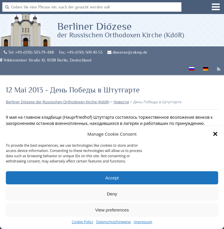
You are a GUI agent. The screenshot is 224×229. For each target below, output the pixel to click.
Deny (112, 193)
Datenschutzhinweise (113, 221)
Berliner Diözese (120, 29)
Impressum (143, 221)
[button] (215, 134)
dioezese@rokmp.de (127, 52)
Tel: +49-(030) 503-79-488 (29, 52)
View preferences (112, 209)
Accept (112, 177)
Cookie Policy (82, 221)
